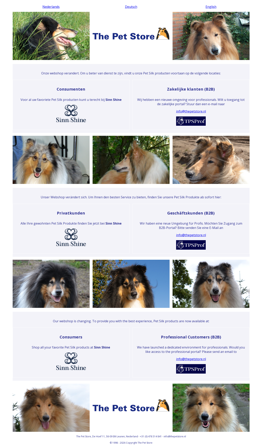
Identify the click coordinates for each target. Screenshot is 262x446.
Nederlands (51, 7)
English (211, 7)
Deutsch (131, 7)
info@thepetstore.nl (191, 111)
